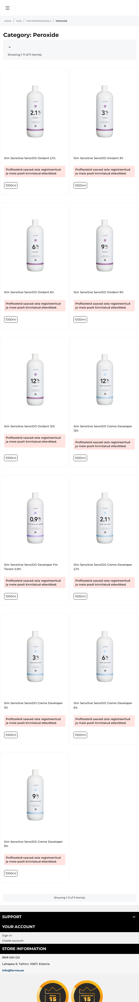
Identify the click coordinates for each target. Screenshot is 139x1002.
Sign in (7, 935)
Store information (24, 948)
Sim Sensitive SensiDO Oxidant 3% (98, 158)
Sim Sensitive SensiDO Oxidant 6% (29, 292)
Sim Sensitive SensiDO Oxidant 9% (99, 292)
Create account (12, 940)
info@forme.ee (13, 970)
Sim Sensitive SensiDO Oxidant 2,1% (30, 158)
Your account (18, 926)
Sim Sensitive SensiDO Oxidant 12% (29, 426)
